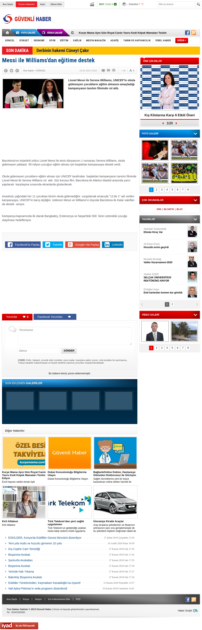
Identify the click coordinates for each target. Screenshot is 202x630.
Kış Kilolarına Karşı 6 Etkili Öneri (170, 115)
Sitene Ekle (56, 4)
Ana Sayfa (8, 4)
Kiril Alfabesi (24, 523)
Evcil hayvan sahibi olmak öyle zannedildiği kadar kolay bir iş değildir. (24, 477)
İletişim (38, 599)
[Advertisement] (102, 122)
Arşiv (42, 4)
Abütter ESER (165, 277)
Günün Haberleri (26, 4)
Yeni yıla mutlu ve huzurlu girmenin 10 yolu (35, 543)
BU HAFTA (169, 209)
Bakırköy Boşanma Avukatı (25, 577)
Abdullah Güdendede (165, 231)
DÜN (159, 209)
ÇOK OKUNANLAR (152, 200)
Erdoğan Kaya (165, 291)
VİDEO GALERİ (150, 314)
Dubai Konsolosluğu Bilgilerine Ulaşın (70, 475)
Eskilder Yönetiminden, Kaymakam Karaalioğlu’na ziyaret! (44, 582)
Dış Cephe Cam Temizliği (24, 549)
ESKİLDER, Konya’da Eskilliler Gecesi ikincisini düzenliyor (44, 537)
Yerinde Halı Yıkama (21, 571)
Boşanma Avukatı (19, 554)
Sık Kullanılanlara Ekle (59, 599)
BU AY (180, 209)
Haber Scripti (185, 610)
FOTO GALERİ (150, 133)
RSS (78, 599)
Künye (26, 599)
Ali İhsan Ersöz (165, 246)
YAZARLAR (148, 219)
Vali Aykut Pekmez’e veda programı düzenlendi (37, 588)
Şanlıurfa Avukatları (20, 560)
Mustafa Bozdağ (165, 261)
